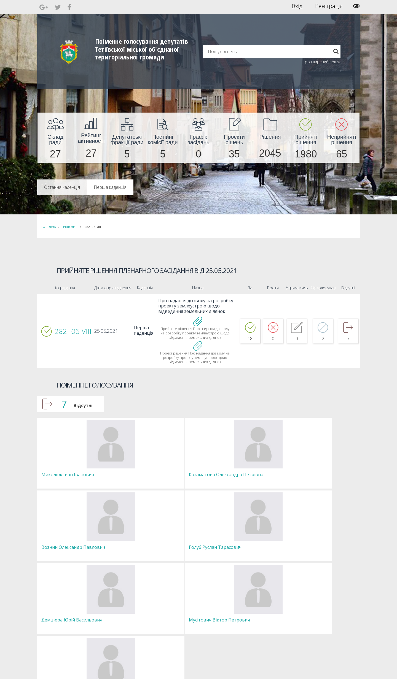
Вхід (297, 6)
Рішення (70, 226)
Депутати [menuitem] (116, 611)
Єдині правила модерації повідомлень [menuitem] (197, 603)
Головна (48, 226)
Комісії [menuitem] (114, 615)
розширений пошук (322, 61)
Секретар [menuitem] (116, 606)
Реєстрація (329, 6)
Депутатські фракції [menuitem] (124, 620)
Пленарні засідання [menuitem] (124, 625)
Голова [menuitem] (114, 601)
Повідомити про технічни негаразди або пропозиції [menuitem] (206, 618)
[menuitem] (55, 138)
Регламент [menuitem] (117, 630)
